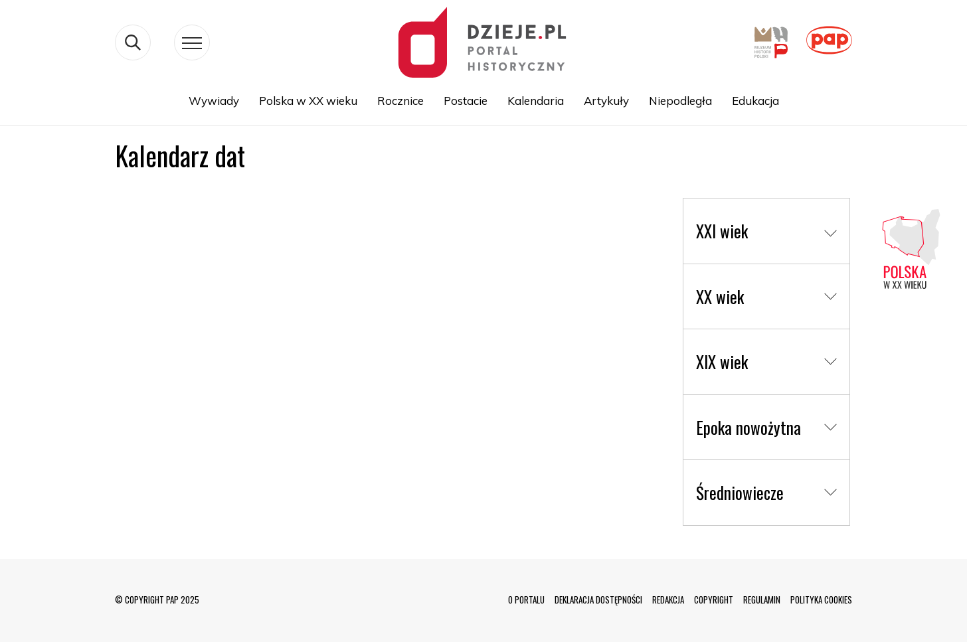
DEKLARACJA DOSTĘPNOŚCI (598, 599)
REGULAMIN (761, 599)
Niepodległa (680, 101)
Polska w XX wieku (308, 101)
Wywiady (214, 101)
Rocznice (400, 101)
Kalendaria (535, 101)
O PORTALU (526, 599)
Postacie (465, 101)
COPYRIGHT (713, 599)
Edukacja (755, 101)
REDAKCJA (668, 599)
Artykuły (606, 101)
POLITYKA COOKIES (821, 599)
